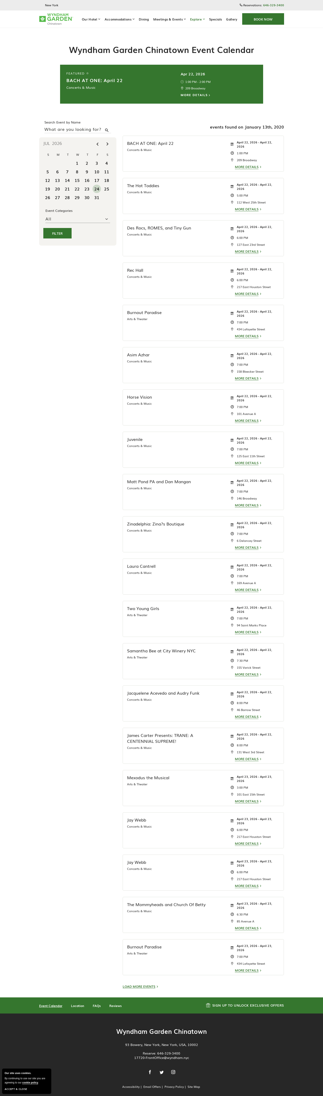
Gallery (231, 19)
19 (47, 182)
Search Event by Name (62, 115)
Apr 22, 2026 (193, 67)
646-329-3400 (168, 1046)
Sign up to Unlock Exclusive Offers (245, 998)
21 (67, 182)
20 (57, 182)
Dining (144, 19)
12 (47, 174)
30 (86, 191)
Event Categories (59, 204)
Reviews (115, 999)
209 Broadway (195, 82)
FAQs (97, 999)
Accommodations (118, 19)
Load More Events (139, 980)
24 (96, 182)
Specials (215, 19)
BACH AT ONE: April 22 (94, 73)
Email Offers (152, 1080)
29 (77, 191)
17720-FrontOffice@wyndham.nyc (161, 1051)
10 (96, 165)
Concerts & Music (81, 81)
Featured (77, 67)
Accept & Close (16, 1089)
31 (96, 191)
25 (106, 182)
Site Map (194, 1080)
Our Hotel (89, 19)
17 (96, 174)
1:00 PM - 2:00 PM (198, 75)
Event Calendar (50, 999)
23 (86, 182)
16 (86, 174)
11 (106, 165)
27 (57, 191)
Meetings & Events (168, 19)
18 (106, 174)
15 (77, 174)
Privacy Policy (174, 1080)
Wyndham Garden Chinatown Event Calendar (161, 43)
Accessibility (131, 1080)
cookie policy (30, 1082)
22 (77, 182)
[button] (263, 19)
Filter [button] (57, 227)
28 (67, 191)
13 (57, 174)
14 (67, 174)
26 (47, 191)
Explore (196, 19)
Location (77, 999)
